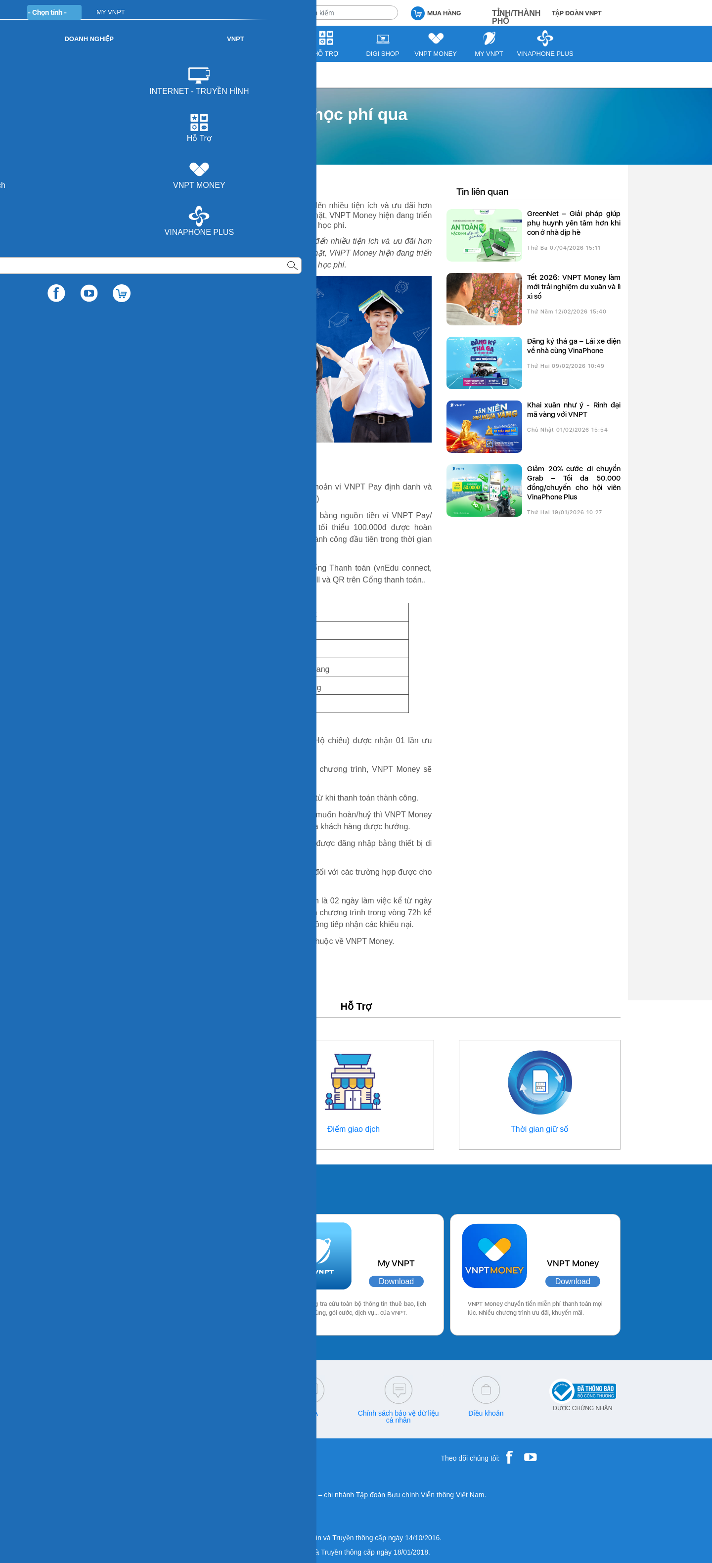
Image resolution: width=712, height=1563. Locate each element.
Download (210, 1281)
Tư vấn (135, 74)
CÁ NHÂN (207, 12)
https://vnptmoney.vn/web (225, 781)
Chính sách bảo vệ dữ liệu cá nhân (398, 1416)
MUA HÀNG (436, 12)
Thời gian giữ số (540, 1129)
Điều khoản (485, 1413)
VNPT (102, 74)
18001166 (151, 1413)
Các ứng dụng (133, 1187)
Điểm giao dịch (353, 1129)
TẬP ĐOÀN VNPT (577, 13)
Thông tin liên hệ (172, 1129)
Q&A (311, 1413)
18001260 (135, 1420)
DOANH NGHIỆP (263, 12)
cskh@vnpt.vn (223, 1413)
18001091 (115, 1413)
